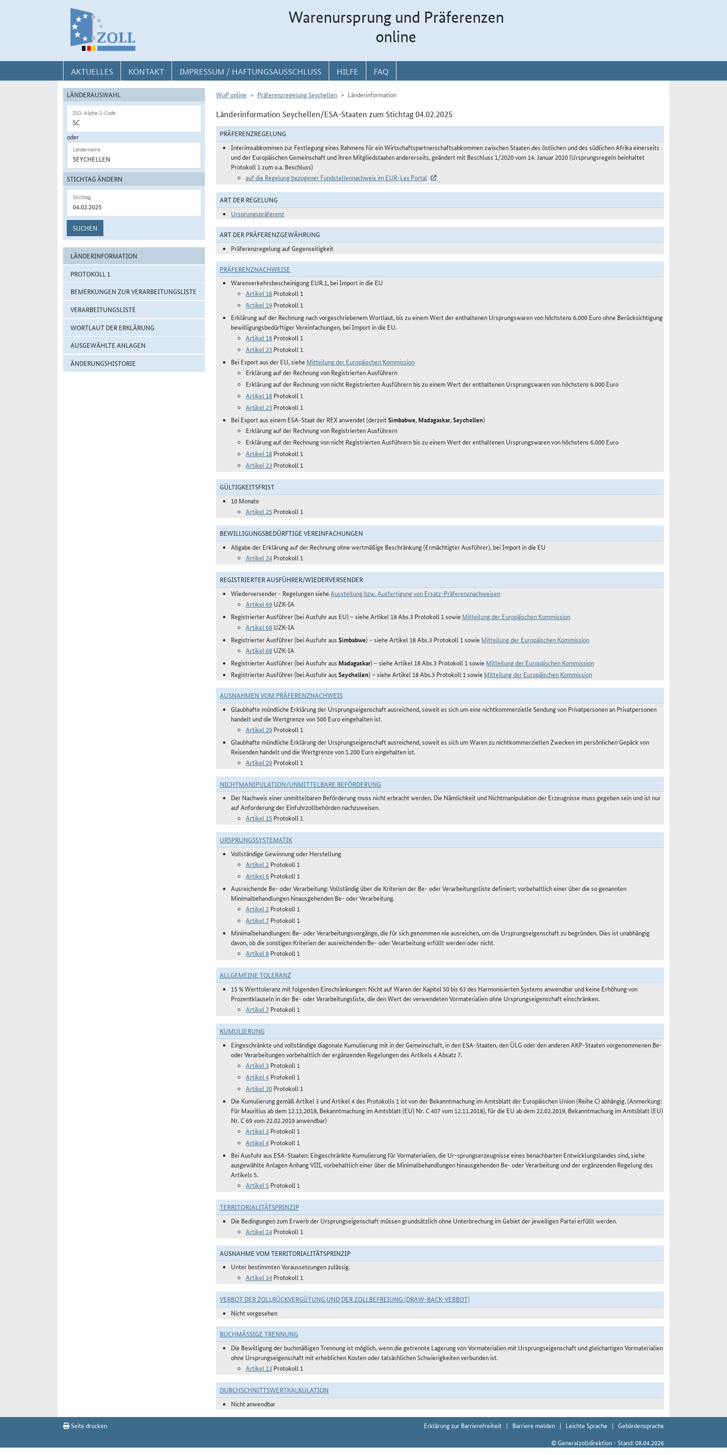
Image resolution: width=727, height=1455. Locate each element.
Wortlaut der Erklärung (112, 327)
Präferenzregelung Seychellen (297, 94)
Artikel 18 (259, 293)
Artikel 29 (259, 729)
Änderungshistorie (103, 363)
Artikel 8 (257, 953)
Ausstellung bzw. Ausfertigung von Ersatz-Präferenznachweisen (415, 593)
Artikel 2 (257, 864)
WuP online (231, 94)
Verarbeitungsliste (103, 309)
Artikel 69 (259, 603)
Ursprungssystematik (256, 839)
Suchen (85, 227)
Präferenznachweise (255, 269)
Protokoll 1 (90, 273)
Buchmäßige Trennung (259, 1333)
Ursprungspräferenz (257, 213)
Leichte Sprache (586, 1425)
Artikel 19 (259, 304)
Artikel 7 (257, 920)
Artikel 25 (259, 511)
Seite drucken (85, 1425)
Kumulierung (242, 1030)
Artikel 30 (259, 1088)
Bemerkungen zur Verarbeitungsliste (133, 291)
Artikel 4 (257, 1076)
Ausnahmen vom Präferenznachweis (281, 695)
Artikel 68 (259, 627)
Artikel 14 (259, 1231)
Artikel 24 (259, 557)
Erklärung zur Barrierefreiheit (463, 1425)
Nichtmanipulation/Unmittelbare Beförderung (300, 784)
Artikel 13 (259, 1368)
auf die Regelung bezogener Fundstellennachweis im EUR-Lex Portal (336, 177)
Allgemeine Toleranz (255, 974)
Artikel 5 (257, 1185)
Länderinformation (103, 255)
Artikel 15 (259, 817)
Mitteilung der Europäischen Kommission (360, 361)
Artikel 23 (259, 349)
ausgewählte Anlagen (108, 345)
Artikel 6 (257, 875)
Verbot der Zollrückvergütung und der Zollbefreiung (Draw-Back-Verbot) (345, 1299)
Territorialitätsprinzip (259, 1206)
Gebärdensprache (641, 1425)
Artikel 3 (257, 1065)
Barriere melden (533, 1425)
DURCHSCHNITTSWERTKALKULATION (274, 1389)
